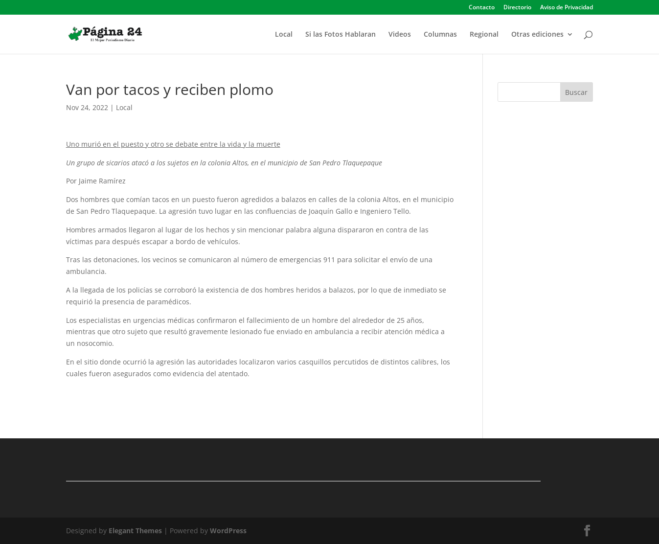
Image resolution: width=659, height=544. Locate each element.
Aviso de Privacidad (566, 7)
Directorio (517, 7)
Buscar (576, 92)
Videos (399, 35)
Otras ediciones (537, 35)
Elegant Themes (135, 530)
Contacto (482, 7)
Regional (484, 35)
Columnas (440, 35)
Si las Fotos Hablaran (340, 35)
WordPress (228, 530)
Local (284, 35)
